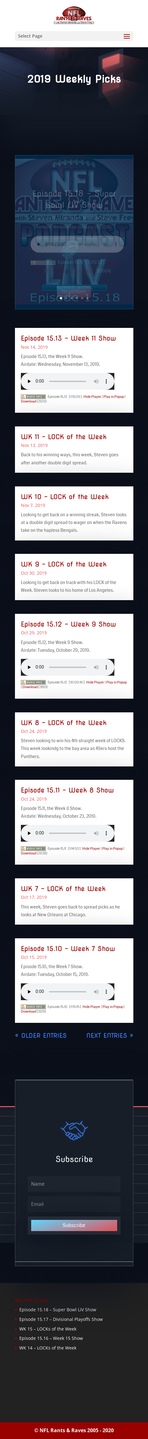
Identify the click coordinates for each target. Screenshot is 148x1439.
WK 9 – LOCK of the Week (64, 564)
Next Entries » (109, 1035)
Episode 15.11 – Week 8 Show (67, 790)
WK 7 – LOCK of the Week (63, 889)
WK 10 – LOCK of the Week (65, 497)
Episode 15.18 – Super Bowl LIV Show (57, 1310)
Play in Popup (113, 396)
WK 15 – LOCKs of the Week (47, 1329)
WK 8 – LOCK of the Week (64, 723)
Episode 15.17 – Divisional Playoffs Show (61, 1319)
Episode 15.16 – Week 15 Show (51, 1338)
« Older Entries (41, 1035)
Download (28, 401)
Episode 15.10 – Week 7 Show (68, 949)
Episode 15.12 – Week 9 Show (68, 624)
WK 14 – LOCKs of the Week (47, 1348)
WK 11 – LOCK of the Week (64, 437)
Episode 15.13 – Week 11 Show (68, 338)
